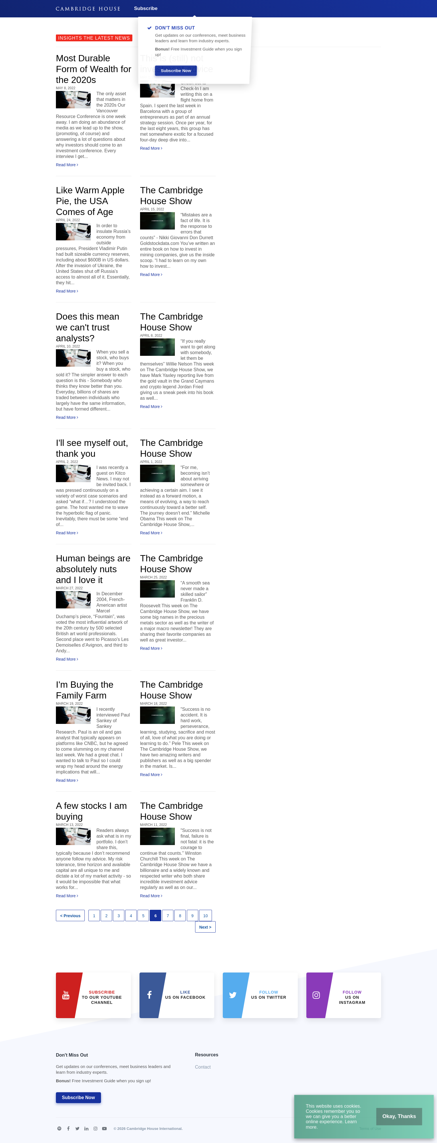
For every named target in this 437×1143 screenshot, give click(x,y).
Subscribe (145, 8)
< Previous (70, 915)
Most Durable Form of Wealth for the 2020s (93, 69)
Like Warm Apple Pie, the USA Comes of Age (90, 201)
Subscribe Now (78, 1097)
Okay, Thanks (393, 1119)
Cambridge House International (154, 1128)
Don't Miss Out (118, 1070)
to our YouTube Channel (102, 997)
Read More (67, 165)
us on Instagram (352, 997)
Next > (205, 927)
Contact (203, 1067)
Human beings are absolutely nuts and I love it (93, 569)
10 (205, 915)
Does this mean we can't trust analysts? (87, 327)
